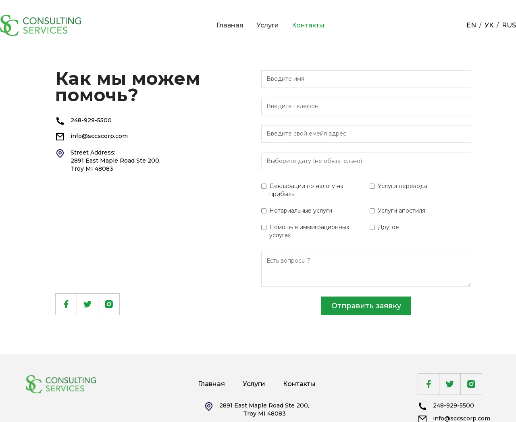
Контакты (308, 25)
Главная (229, 25)
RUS (509, 25)
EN (471, 25)
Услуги (267, 25)
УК (489, 25)
